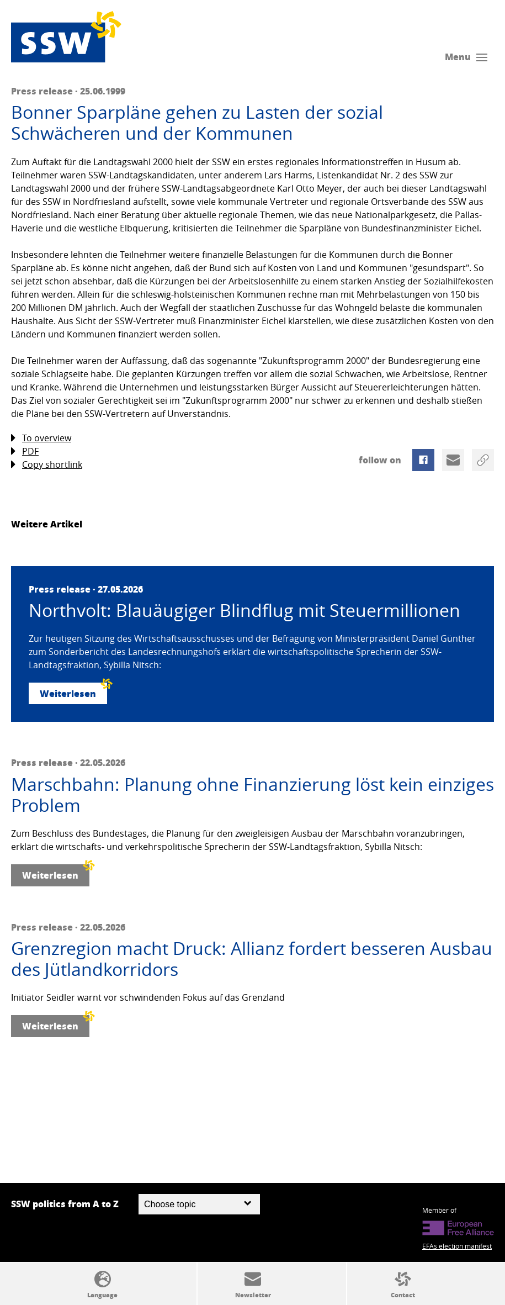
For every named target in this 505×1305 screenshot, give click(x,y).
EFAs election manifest (457, 1245)
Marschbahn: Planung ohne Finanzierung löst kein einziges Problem (252, 795)
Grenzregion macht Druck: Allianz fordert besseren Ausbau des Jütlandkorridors (251, 959)
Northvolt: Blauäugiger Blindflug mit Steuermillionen (244, 610)
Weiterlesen (73, 691)
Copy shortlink (46, 464)
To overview (41, 438)
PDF (25, 451)
